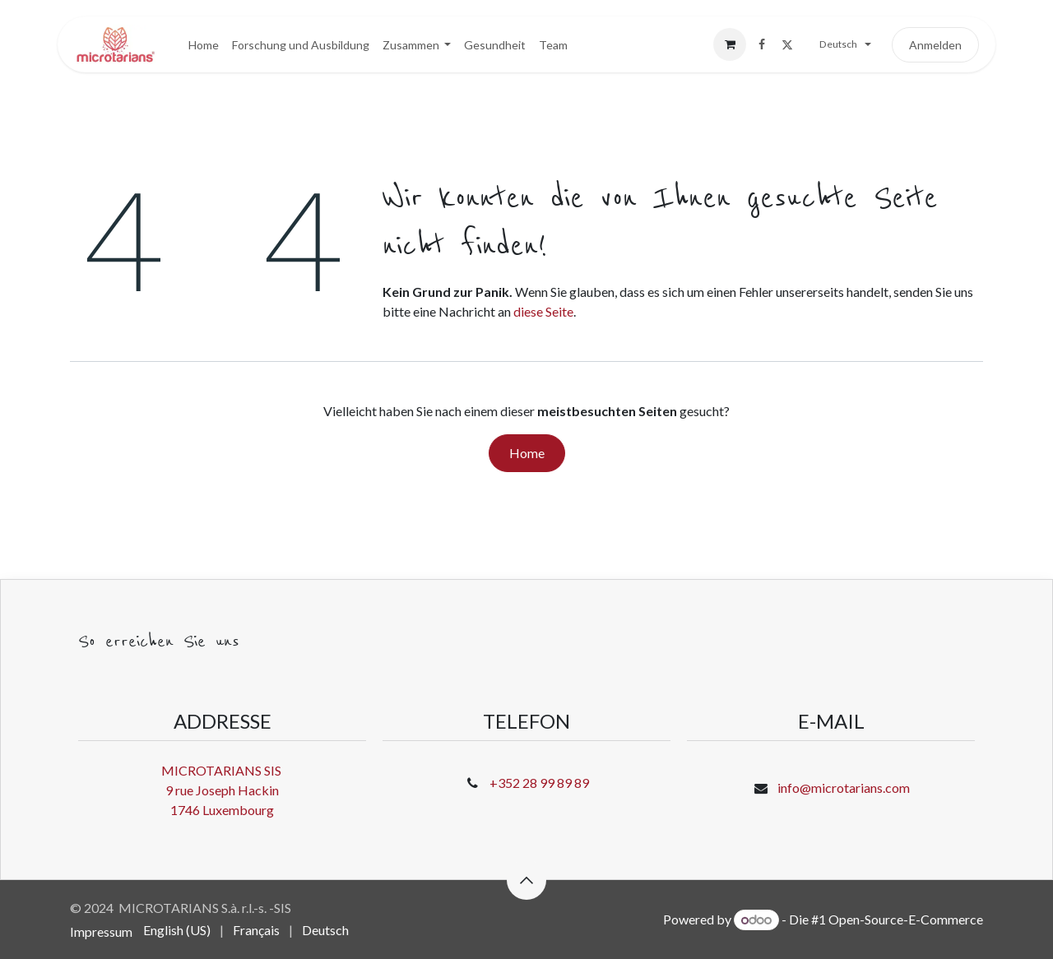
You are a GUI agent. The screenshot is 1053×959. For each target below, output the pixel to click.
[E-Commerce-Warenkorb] (729, 44)
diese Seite (543, 311)
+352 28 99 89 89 (539, 782)
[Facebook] (761, 44)
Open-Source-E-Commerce (905, 919)
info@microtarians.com (843, 787)
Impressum (101, 931)
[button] (526, 880)
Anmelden (935, 45)
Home (527, 453)
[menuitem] (203, 45)
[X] (787, 44)
